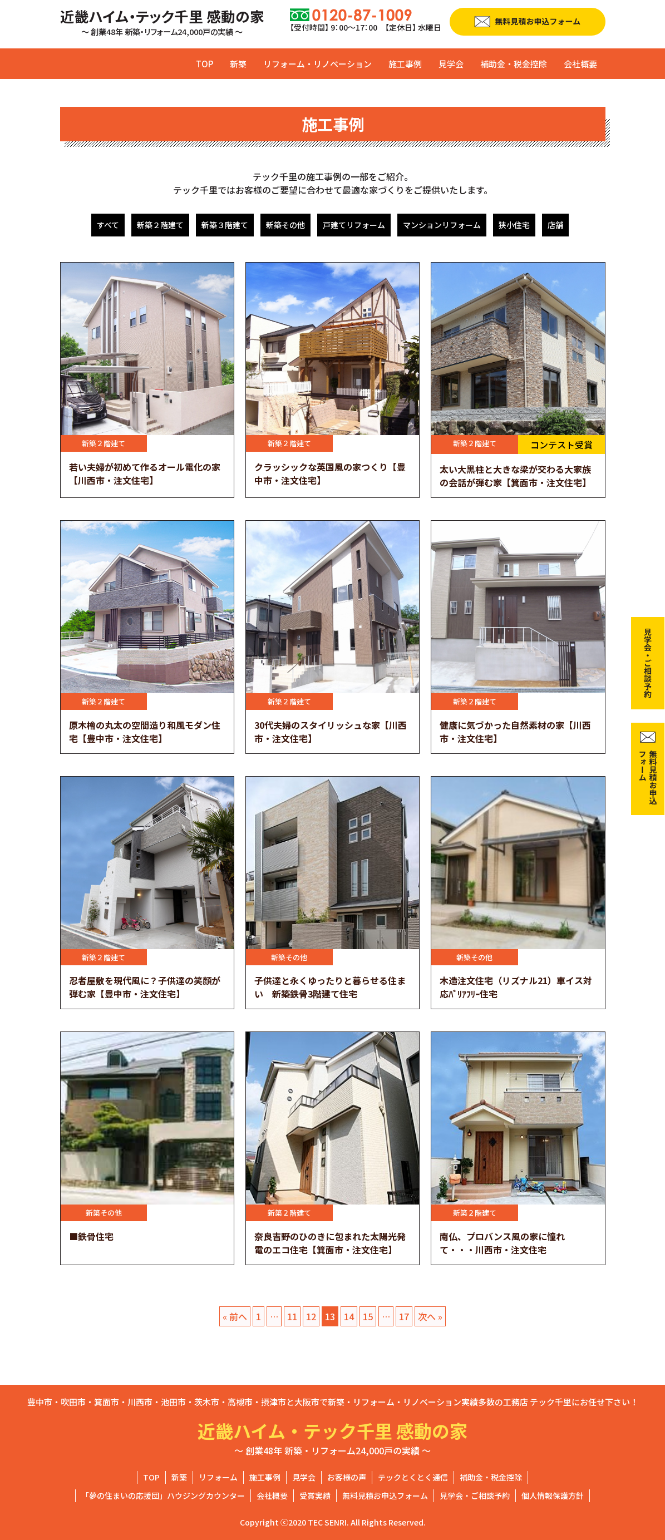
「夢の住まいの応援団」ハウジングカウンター (163, 1495)
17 (404, 1316)
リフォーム (218, 1477)
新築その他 (285, 224)
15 (368, 1316)
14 (349, 1316)
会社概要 (580, 64)
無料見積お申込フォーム (385, 1495)
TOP (204, 64)
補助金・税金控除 (513, 64)
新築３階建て (224, 224)
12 (311, 1316)
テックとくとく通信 (413, 1477)
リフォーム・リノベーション (317, 64)
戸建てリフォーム (354, 224)
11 (292, 1316)
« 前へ (235, 1316)
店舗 (555, 224)
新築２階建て (160, 224)
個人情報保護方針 (552, 1495)
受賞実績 (315, 1495)
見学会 (451, 64)
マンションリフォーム (442, 224)
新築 (238, 64)
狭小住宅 (514, 224)
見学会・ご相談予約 (475, 1495)
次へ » (430, 1316)
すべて (108, 224)
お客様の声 (346, 1477)
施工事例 (405, 64)
